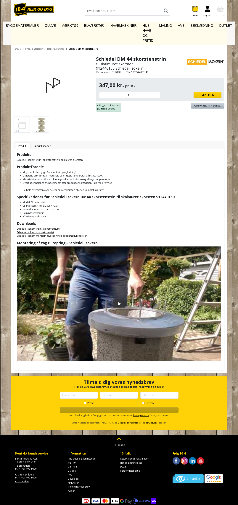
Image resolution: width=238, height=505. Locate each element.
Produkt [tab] (22, 128)
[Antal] (129, 78)
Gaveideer (73, 461)
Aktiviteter (73, 465)
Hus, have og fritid (140, 24)
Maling (164, 24)
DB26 (123, 449)
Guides (72, 453)
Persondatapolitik (130, 453)
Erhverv (150, 386)
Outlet (211, 24)
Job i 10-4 (73, 445)
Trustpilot (178, 452)
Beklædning (193, 24)
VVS (176, 24)
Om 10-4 (72, 449)
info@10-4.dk (30, 441)
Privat (90, 386)
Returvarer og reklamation (134, 441)
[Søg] (166, 10)
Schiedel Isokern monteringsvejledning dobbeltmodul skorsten (52, 218)
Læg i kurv (192, 78)
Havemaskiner (110, 24)
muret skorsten (66, 173)
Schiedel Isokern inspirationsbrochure (38, 211)
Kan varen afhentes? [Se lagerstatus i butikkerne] (207, 88)
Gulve (55, 24)
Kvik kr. (71, 473)
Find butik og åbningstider (82, 441)
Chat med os (22, 464)
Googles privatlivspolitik (130, 405)
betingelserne (141, 398)
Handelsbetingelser (131, 445)
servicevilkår (152, 405)
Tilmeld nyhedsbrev (79, 469)
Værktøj (70, 24)
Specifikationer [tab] (42, 128)
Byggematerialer (34, 24)
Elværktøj (88, 24)
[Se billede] (22, 107)
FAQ (70, 457)
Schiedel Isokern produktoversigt (35, 215)
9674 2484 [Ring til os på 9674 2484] (30, 444)
